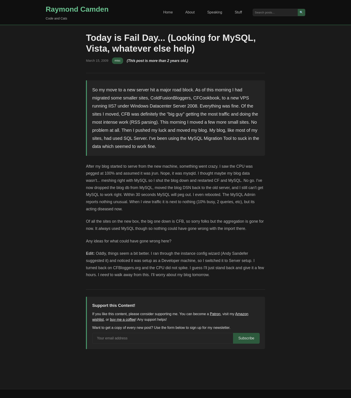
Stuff (238, 12)
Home (168, 12)
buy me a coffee (122, 319)
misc (117, 60)
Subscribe (246, 338)
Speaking (214, 12)
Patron (215, 314)
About (190, 12)
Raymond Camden (77, 9)
